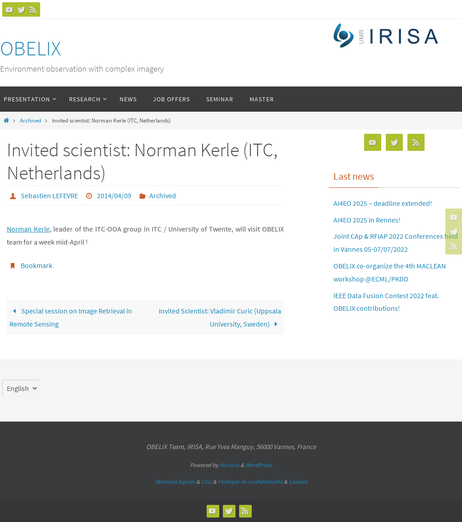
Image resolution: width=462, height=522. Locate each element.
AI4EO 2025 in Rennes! (367, 219)
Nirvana (229, 465)
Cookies (298, 482)
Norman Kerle (28, 228)
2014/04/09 (114, 195)
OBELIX (30, 48)
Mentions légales (175, 482)
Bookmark (36, 265)
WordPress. (259, 465)
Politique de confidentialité (250, 482)
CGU (206, 482)
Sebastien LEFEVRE (49, 195)
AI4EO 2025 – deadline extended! (382, 203)
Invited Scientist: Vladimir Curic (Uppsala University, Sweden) (220, 317)
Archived (30, 120)
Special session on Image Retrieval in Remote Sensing (70, 317)
